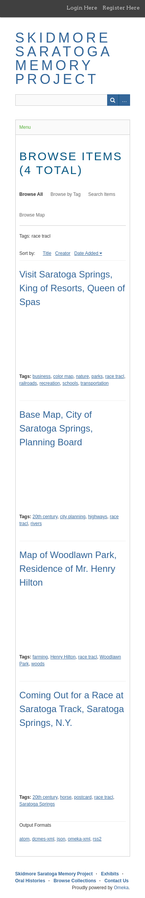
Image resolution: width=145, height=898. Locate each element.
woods (38, 664)
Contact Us (116, 880)
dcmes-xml (43, 839)
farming (40, 657)
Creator (62, 253)
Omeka (121, 887)
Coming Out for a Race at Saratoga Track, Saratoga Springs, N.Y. (72, 709)
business (42, 376)
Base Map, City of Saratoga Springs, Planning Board (56, 428)
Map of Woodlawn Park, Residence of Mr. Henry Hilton (68, 569)
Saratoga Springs (37, 804)
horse (66, 797)
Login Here (82, 8)
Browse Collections (75, 880)
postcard (83, 797)
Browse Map (32, 215)
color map (63, 376)
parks (97, 376)
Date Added (86, 253)
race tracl (114, 376)
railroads (28, 383)
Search (113, 100)
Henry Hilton (63, 657)
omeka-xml (79, 839)
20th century (45, 516)
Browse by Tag (66, 194)
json (61, 839)
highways (97, 516)
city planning (73, 516)
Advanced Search (124, 100)
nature (82, 376)
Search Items (102, 194)
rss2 (97, 839)
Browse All (31, 194)
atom (25, 839)
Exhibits (110, 874)
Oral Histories (30, 880)
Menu (25, 127)
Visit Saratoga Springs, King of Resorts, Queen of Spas (72, 288)
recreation (49, 383)
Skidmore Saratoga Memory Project (63, 58)
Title (47, 253)
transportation (95, 383)
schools (70, 383)
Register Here (121, 8)
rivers (36, 523)
